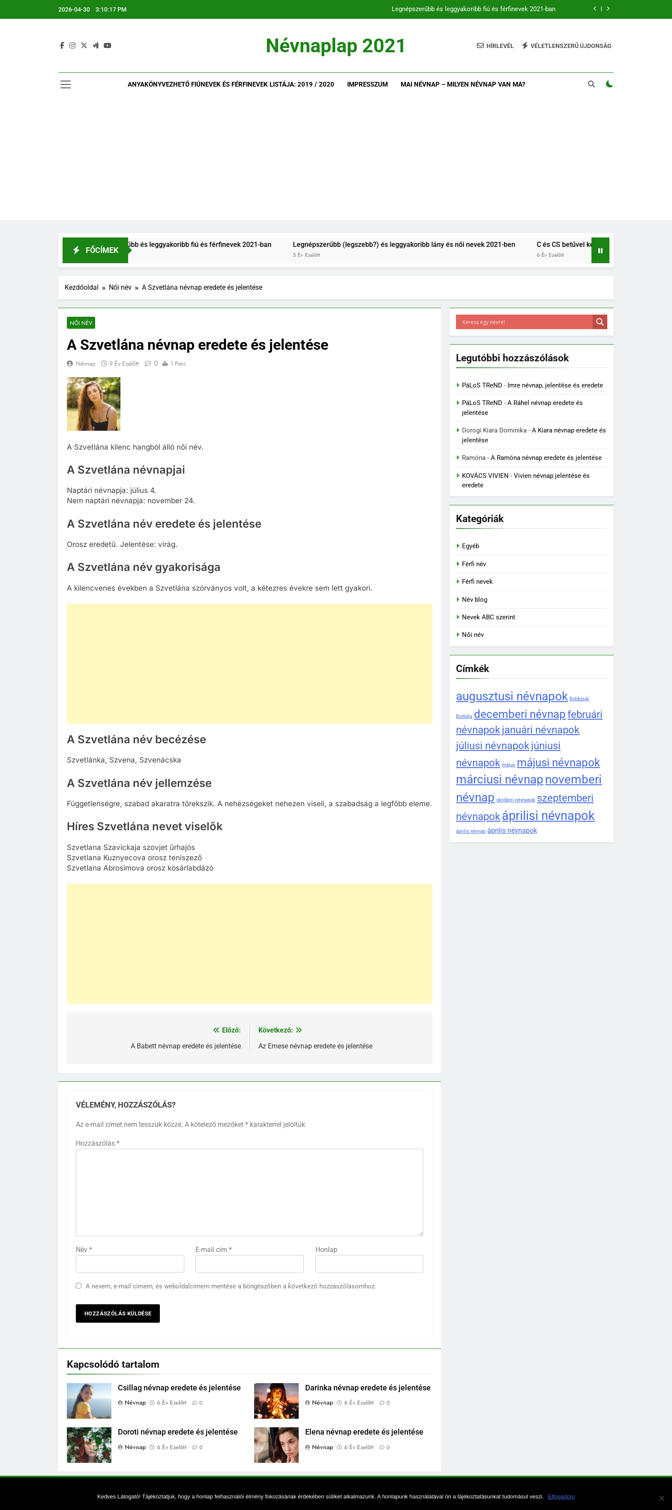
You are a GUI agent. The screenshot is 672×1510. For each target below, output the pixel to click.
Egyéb (470, 546)
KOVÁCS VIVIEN (485, 476)
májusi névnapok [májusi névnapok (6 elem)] (558, 762)
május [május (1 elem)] (508, 765)
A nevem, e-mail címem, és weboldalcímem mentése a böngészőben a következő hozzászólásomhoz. (231, 1286)
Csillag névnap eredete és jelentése (179, 1388)
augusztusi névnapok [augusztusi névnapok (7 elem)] (512, 696)
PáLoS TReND (482, 385)
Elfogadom (561, 1496)
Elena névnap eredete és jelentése (364, 1432)
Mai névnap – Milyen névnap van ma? (463, 84)
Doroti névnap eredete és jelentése (178, 1432)
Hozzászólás (98, 1143)
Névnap (86, 364)
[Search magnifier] (600, 322)
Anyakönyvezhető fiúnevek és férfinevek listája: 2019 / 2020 (231, 84)
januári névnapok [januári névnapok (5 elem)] (540, 729)
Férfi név (474, 564)
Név (84, 1250)
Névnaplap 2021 (336, 45)
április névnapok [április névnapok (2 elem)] (512, 830)
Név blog (474, 599)
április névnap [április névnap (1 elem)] (471, 831)
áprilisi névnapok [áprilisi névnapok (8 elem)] (548, 815)
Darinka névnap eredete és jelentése (368, 1388)
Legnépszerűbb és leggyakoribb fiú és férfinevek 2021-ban (473, 9)
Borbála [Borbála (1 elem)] (464, 716)
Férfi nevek (477, 581)
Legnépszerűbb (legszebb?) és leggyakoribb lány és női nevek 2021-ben (421, 244)
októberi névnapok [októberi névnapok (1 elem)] (515, 800)
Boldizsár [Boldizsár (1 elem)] (579, 699)
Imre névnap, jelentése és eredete (555, 385)
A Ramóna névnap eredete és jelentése (546, 458)
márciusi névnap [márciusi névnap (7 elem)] (499, 779)
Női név (80, 323)
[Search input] (526, 322)
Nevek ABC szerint (488, 617)
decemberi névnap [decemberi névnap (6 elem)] (520, 713)
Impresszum (367, 84)
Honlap (326, 1250)
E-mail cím (213, 1250)
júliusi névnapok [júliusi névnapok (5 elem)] (492, 745)
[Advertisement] (336, 160)
